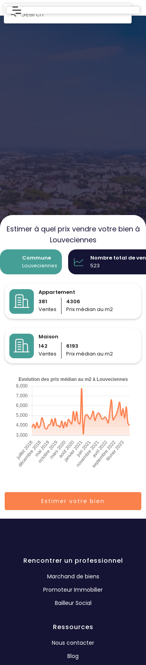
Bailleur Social (73, 603)
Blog (73, 656)
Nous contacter (73, 643)
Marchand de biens (73, 576)
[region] (73, 166)
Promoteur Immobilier (73, 590)
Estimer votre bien (73, 501)
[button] (16, 10)
